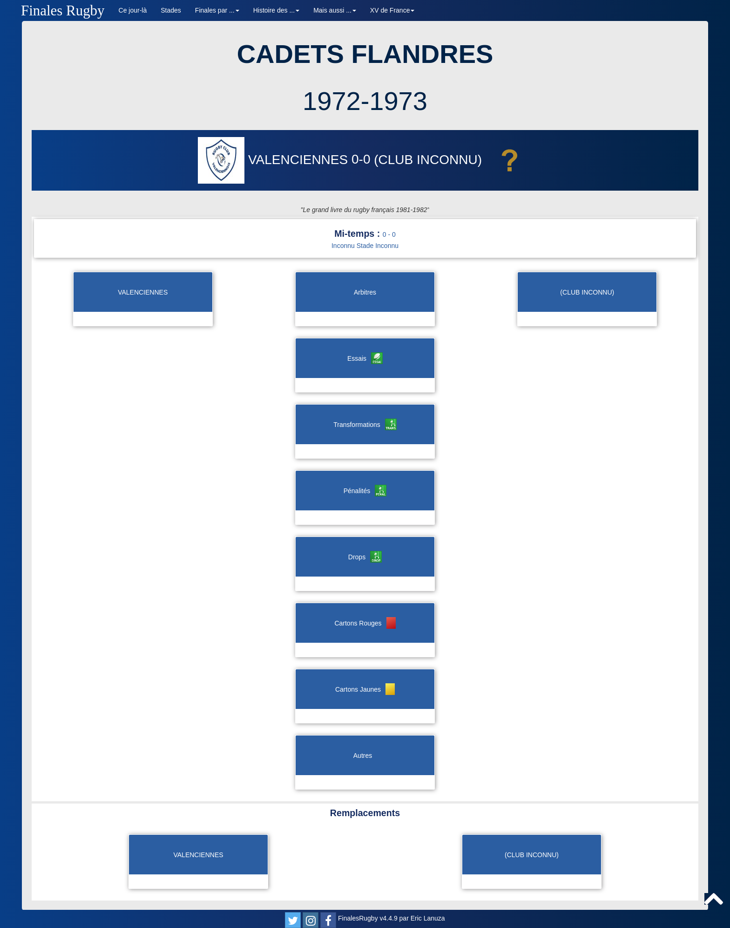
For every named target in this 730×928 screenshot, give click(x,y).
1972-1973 (365, 101)
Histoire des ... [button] (276, 10)
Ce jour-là (133, 10)
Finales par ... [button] (217, 10)
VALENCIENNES (274, 159)
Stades (171, 10)
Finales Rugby (63, 10)
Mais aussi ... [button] (334, 10)
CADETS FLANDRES (365, 54)
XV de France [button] (392, 10)
